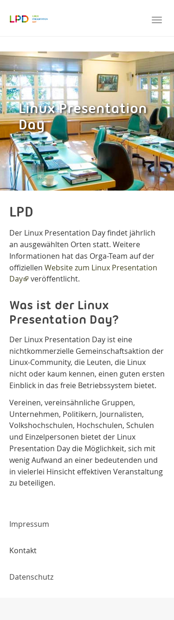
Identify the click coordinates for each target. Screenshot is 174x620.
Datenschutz (31, 577)
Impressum (29, 524)
